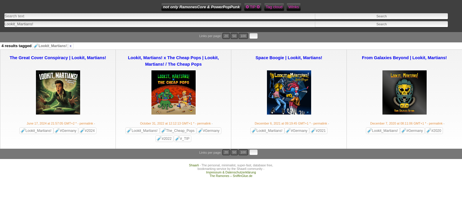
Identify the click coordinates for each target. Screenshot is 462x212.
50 (434, 31)
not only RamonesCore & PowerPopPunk (126, 7)
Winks (218, 7)
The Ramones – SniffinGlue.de (231, 156)
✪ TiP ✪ (177, 7)
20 (429, 31)
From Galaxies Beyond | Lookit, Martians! (404, 46)
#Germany (68, 119)
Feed (234, 7)
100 (441, 31)
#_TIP (184, 127)
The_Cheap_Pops (180, 119)
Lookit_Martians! (55, 34)
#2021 (321, 119)
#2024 (90, 119)
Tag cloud (199, 7)
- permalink (60, 112)
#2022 (166, 127)
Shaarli (194, 146)
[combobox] (155, 20)
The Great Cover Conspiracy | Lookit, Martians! (58, 46)
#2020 (436, 119)
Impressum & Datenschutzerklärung (231, 153)
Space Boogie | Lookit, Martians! (288, 46)
